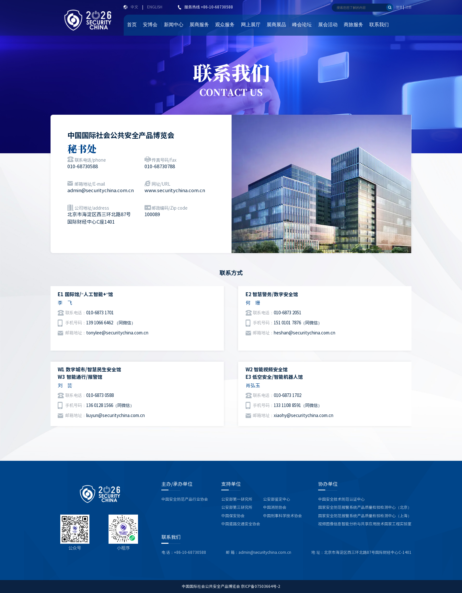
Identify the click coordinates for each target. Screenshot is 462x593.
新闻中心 (173, 24)
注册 (408, 7)
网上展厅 (250, 24)
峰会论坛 (302, 24)
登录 (399, 7)
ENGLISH (154, 7)
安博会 (150, 24)
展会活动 (328, 24)
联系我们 (379, 24)
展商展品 (276, 24)
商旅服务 (353, 24)
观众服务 (225, 24)
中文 (134, 7)
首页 (132, 24)
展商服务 (199, 24)
